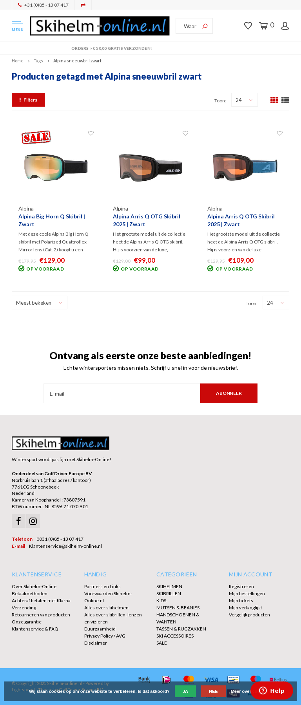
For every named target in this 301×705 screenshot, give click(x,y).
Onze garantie (27, 622)
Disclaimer (95, 643)
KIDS (161, 600)
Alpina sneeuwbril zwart (77, 60)
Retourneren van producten (41, 615)
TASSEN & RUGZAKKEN (181, 629)
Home (18, 60)
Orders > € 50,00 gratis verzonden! (150, 48)
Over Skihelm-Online (34, 586)
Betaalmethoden (29, 593)
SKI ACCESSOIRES (175, 636)
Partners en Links (102, 586)
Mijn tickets (241, 600)
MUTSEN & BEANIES (177, 608)
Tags (38, 60)
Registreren (241, 586)
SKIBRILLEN (168, 593)
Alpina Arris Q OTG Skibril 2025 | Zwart (146, 220)
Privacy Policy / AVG (104, 636)
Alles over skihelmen (106, 608)
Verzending (24, 608)
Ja (185, 691)
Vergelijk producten (249, 615)
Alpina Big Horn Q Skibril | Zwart (51, 220)
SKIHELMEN (169, 586)
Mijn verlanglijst (245, 608)
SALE (161, 643)
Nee (213, 691)
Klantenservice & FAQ (35, 629)
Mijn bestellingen (247, 593)
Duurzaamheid (100, 629)
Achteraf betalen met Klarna (41, 600)
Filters (28, 100)
